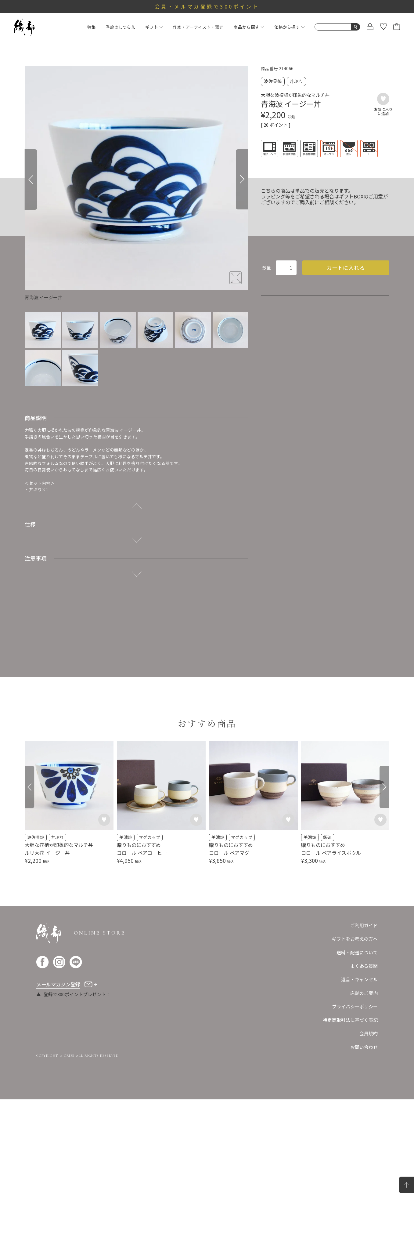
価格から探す (289, 27)
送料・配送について (357, 1109)
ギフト (154, 27)
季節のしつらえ (120, 27)
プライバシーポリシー (355, 1163)
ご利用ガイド (364, 1082)
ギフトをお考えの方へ (355, 1095)
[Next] (242, 179)
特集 (91, 27)
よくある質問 (364, 1122)
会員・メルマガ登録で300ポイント (207, 6)
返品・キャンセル (359, 1136)
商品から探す (249, 27)
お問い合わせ (364, 1203)
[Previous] (31, 179)
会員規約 (368, 1190)
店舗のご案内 (364, 1149)
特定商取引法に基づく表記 (350, 1176)
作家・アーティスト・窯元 (198, 27)
